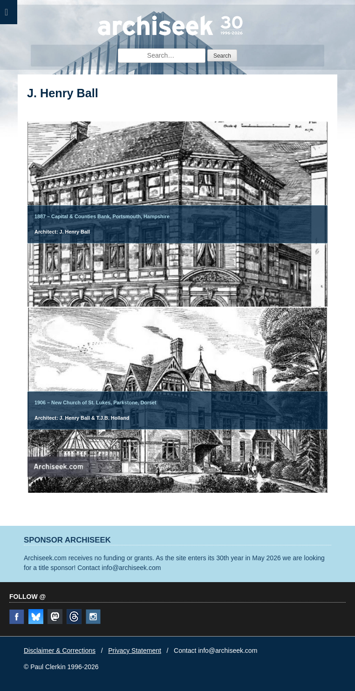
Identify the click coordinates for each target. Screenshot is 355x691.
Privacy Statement (134, 650)
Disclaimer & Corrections (60, 650)
